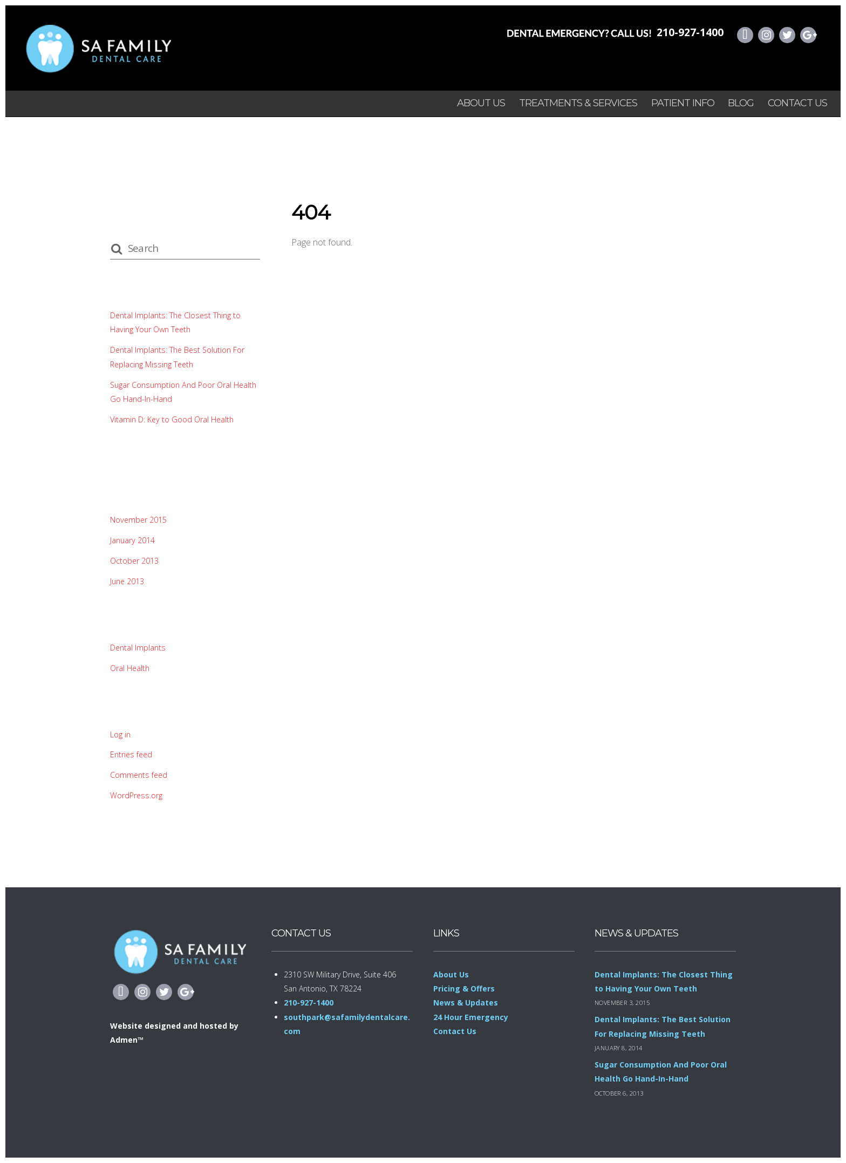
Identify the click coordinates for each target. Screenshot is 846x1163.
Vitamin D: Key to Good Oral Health (172, 419)
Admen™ (127, 1040)
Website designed (145, 1026)
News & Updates (465, 1002)
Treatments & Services (578, 103)
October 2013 (134, 561)
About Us (481, 103)
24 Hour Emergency (470, 1017)
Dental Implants (138, 647)
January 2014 (132, 540)
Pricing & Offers (464, 988)
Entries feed (132, 754)
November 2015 (139, 520)
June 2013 (127, 581)
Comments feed (139, 775)
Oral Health (130, 668)
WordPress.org (136, 795)
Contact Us (797, 103)
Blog (741, 103)
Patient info (682, 103)
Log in (120, 734)
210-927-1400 (690, 32)
